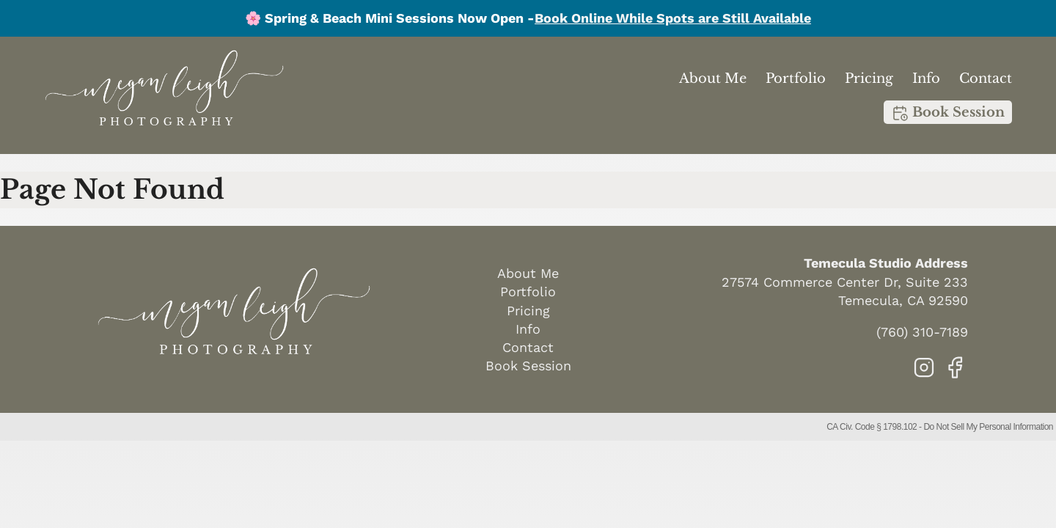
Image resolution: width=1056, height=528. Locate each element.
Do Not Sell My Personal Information (988, 427)
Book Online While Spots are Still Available (673, 18)
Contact (985, 78)
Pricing (869, 78)
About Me (713, 78)
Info (926, 78)
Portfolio (796, 78)
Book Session (948, 113)
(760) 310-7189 (922, 332)
